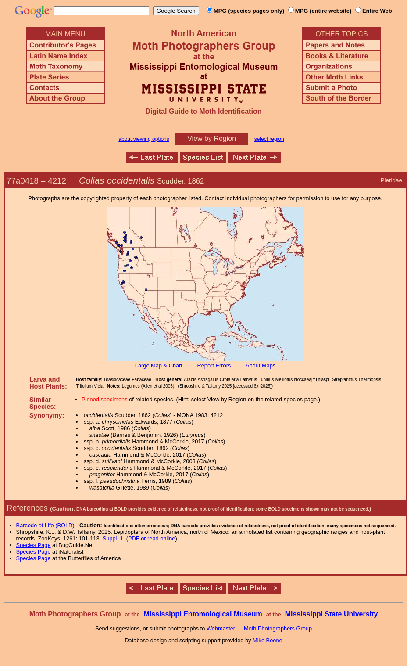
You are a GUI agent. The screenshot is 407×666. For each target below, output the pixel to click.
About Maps (260, 365)
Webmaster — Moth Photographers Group (259, 628)
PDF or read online (151, 538)
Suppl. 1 (113, 538)
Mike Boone (267, 640)
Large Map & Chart (158, 365)
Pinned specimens (105, 399)
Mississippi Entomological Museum (202, 614)
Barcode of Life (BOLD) (45, 525)
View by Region (211, 138)
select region (269, 139)
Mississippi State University (331, 614)
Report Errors (214, 365)
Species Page (33, 545)
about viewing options (143, 139)
